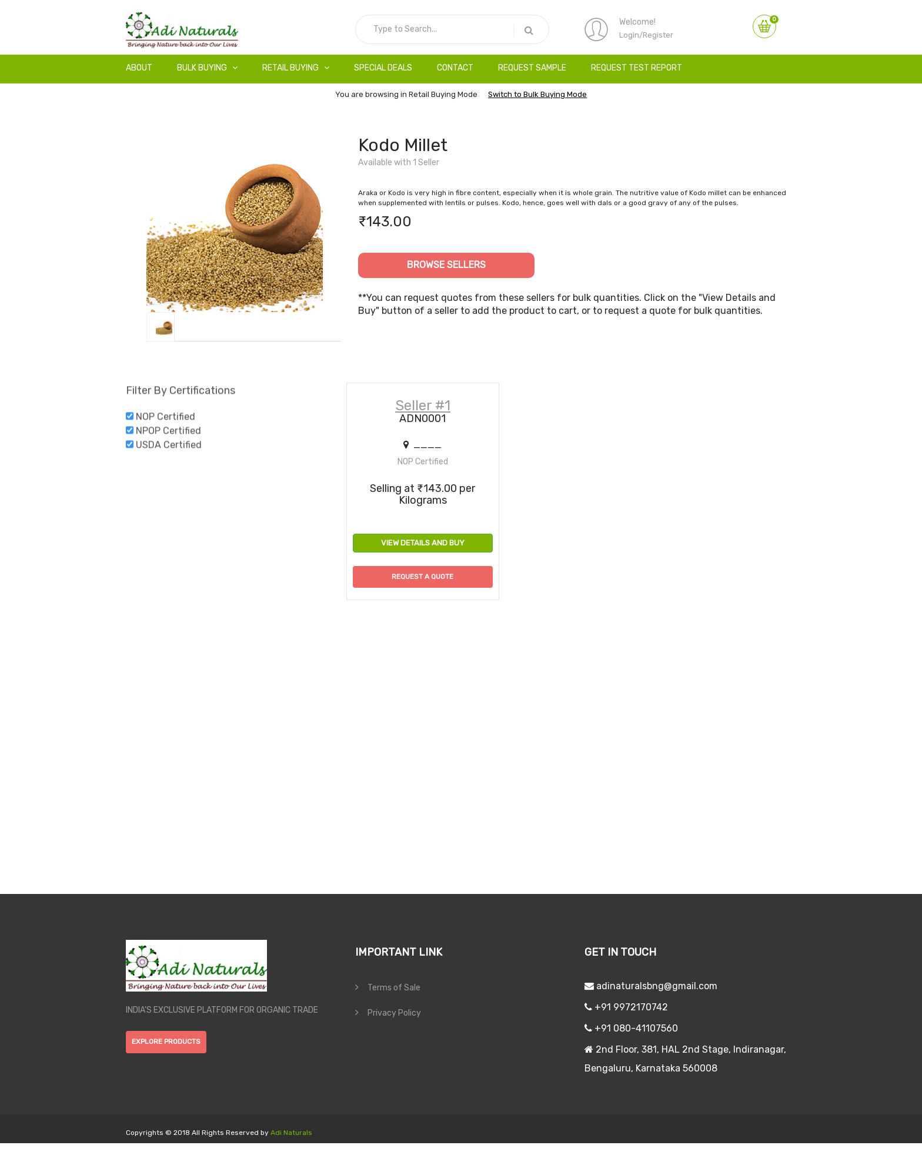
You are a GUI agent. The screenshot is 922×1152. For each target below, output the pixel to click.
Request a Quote (422, 576)
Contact (455, 68)
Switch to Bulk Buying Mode (537, 94)
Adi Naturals (290, 1133)
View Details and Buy (423, 542)
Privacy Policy (388, 1012)
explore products (166, 1041)
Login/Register (646, 35)
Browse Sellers (446, 264)
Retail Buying (295, 68)
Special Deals (383, 68)
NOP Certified (165, 420)
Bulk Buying (207, 68)
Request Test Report (636, 68)
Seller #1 (422, 405)
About (139, 68)
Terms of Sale (387, 987)
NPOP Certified (168, 434)
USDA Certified (169, 448)
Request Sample (532, 68)
